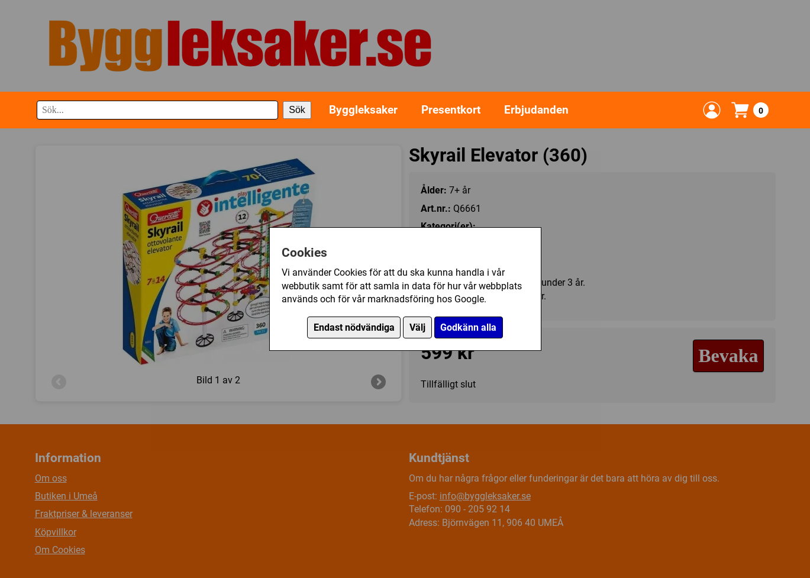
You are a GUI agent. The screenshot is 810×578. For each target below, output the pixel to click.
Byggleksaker (363, 110)
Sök (297, 110)
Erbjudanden (536, 110)
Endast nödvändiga (354, 327)
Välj (417, 327)
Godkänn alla (468, 327)
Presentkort (450, 110)
